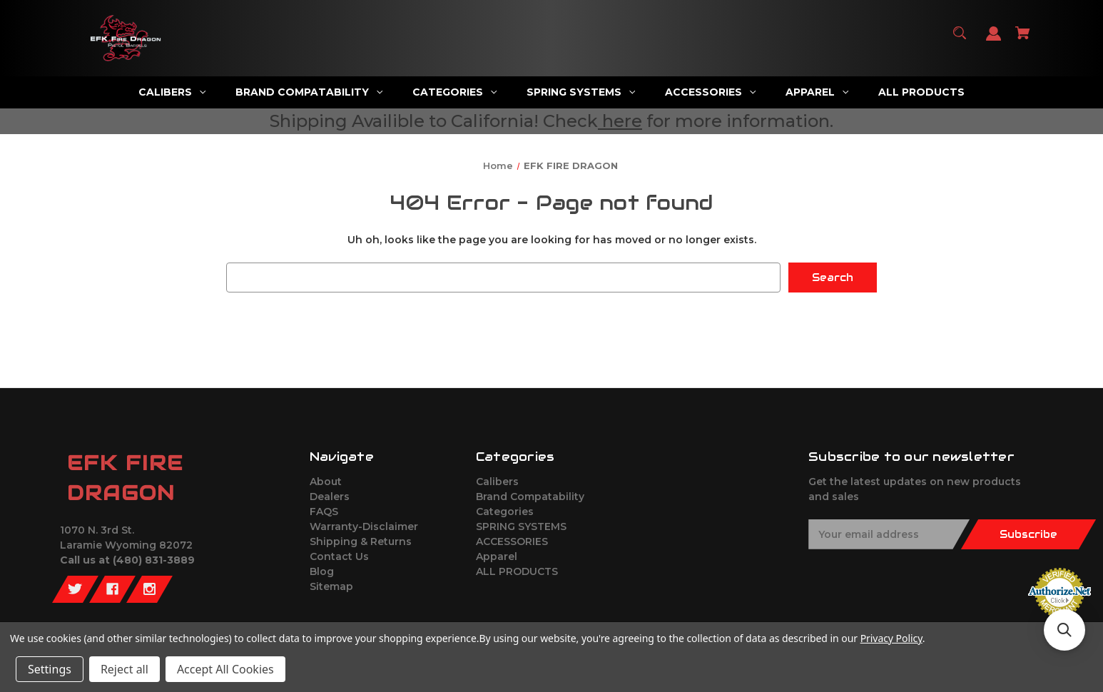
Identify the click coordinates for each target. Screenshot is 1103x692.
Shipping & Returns (361, 541)
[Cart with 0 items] (1023, 40)
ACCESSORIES (512, 541)
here (622, 121)
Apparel (496, 556)
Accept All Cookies (225, 669)
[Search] (959, 40)
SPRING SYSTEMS (521, 526)
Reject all (124, 669)
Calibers (497, 481)
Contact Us (339, 556)
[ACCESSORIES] (710, 92)
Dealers (330, 496)
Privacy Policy (891, 638)
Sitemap (331, 586)
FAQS (324, 511)
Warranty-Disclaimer (364, 526)
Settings (49, 669)
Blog (322, 571)
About (326, 481)
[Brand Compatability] (309, 92)
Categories (505, 511)
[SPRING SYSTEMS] (581, 92)
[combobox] (503, 277)
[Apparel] (817, 92)
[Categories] (455, 92)
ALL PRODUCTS (517, 571)
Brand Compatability (530, 496)
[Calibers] (172, 92)
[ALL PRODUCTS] (922, 92)
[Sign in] (993, 40)
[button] (1064, 630)
